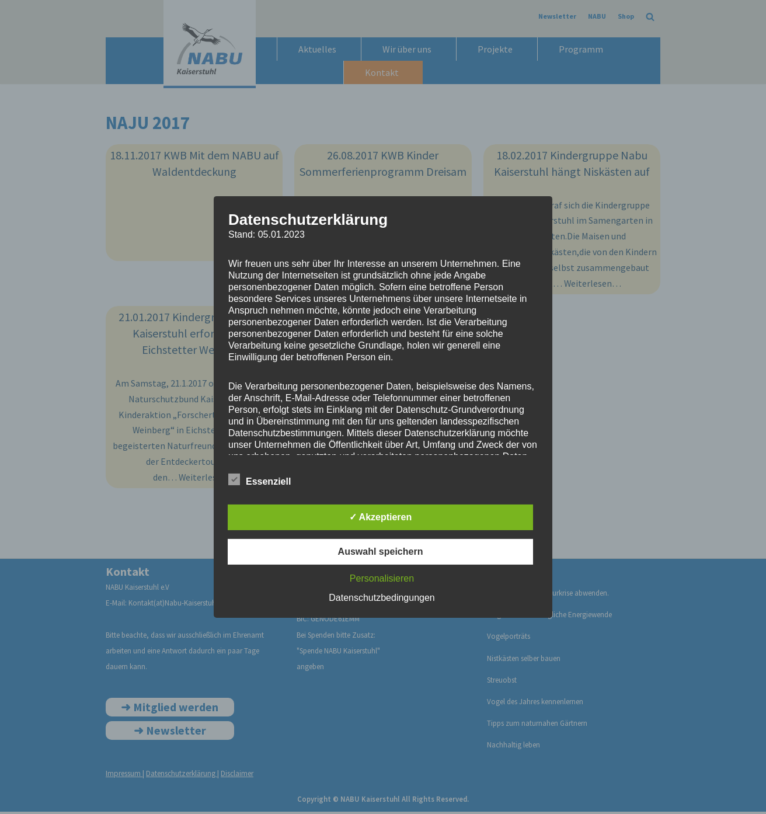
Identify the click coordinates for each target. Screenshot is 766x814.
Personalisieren (382, 578)
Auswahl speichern (380, 551)
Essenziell (259, 479)
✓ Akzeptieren (380, 517)
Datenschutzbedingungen (381, 598)
